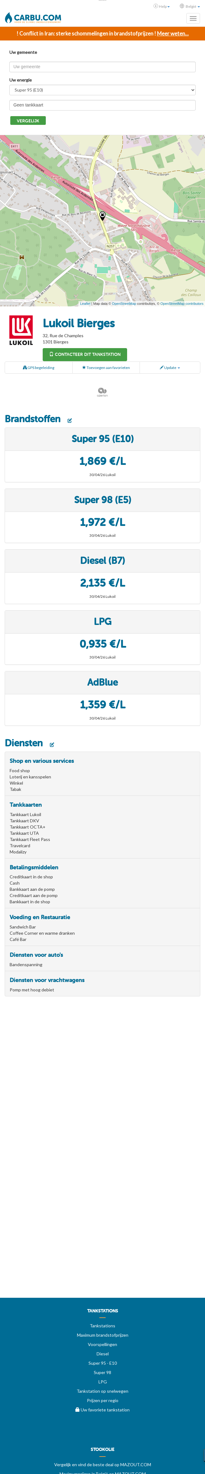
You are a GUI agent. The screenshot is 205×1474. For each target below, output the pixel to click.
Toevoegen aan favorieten (106, 367)
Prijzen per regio (102, 1400)
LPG (102, 1381)
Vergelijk (28, 121)
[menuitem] (102, 1313)
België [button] (190, 6)
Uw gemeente (23, 52)
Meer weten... (173, 33)
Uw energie (20, 80)
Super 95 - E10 (102, 1363)
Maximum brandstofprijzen (102, 1335)
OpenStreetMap (124, 303)
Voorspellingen (102, 1344)
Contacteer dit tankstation (85, 354)
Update (170, 367)
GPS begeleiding (38, 367)
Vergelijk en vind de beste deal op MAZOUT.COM (102, 1464)
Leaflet (85, 303)
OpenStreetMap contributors (181, 303)
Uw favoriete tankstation (102, 1409)
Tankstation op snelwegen (102, 1391)
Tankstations (102, 1325)
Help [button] (162, 6)
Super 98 (102, 1372)
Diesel (103, 1353)
